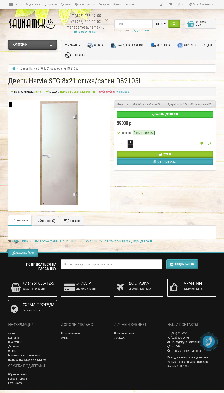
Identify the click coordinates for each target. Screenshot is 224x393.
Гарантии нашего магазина (24, 355)
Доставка (33, 4)
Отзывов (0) (45, 221)
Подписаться (182, 264)
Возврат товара (17, 378)
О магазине (72, 44)
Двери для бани (141, 241)
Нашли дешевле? (165, 114)
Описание (20, 220)
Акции (11, 333)
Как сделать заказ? (127, 45)
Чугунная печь (141, 30)
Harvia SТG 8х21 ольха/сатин (102, 241)
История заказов (124, 333)
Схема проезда (85, 4)
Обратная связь (17, 374)
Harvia (126, 241)
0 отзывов (122, 91)
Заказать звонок (85, 32)
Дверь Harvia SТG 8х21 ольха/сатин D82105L (41, 241)
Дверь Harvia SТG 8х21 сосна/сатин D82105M (192, 104)
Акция (66, 4)
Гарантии (50, 4)
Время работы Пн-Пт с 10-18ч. (117, 4)
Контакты (75, 55)
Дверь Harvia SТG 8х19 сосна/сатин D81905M (141, 104)
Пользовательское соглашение (27, 359)
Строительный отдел (194, 45)
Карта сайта (15, 383)
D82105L (76, 241)
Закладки (120, 337)
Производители (70, 333)
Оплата (15, 4)
